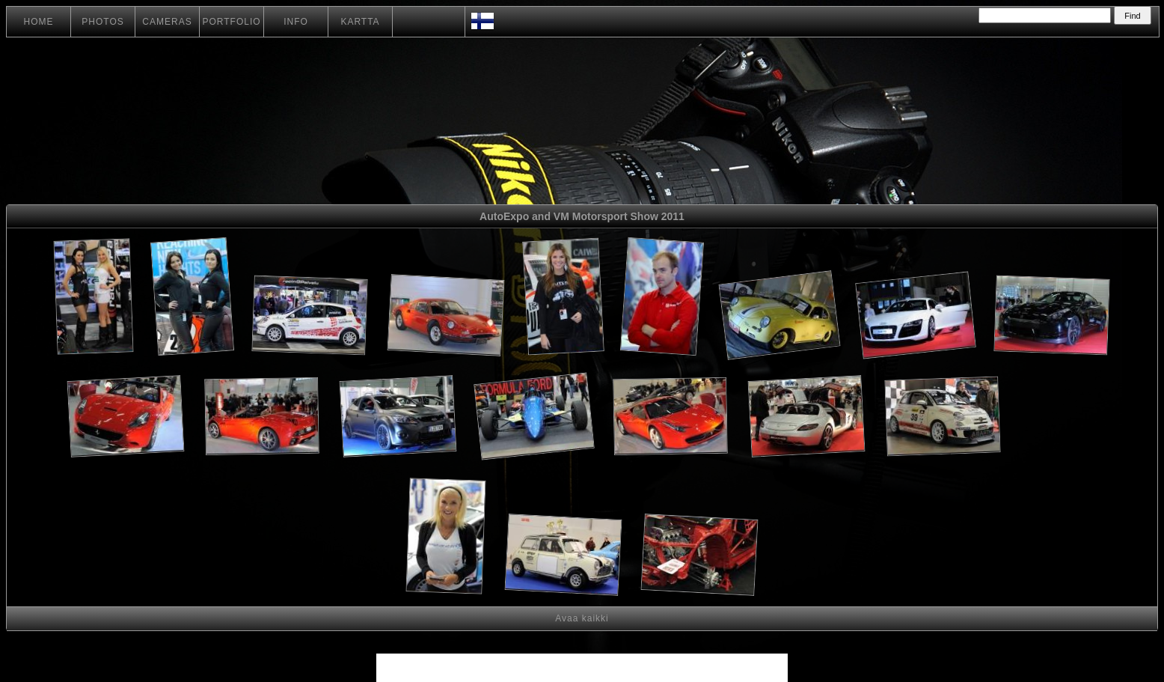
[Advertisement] (1059, 419)
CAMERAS (167, 21)
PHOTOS (102, 21)
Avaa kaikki (581, 618)
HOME (39, 21)
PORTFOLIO (231, 21)
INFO (296, 21)
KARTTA (359, 21)
